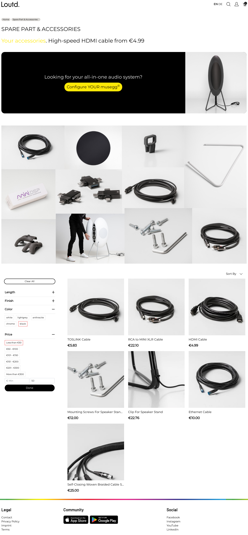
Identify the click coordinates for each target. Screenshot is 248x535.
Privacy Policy (10, 521)
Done (29, 387)
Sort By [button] (234, 274)
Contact (6, 517)
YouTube (172, 525)
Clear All (29, 281)
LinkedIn (173, 529)
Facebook (173, 517)
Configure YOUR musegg (93, 86)
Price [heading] (30, 334)
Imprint (6, 525)
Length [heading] (30, 292)
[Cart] (245, 4)
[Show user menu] (237, 4)
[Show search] (228, 4)
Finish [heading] (30, 300)
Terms (5, 529)
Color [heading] (30, 309)
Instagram (173, 521)
